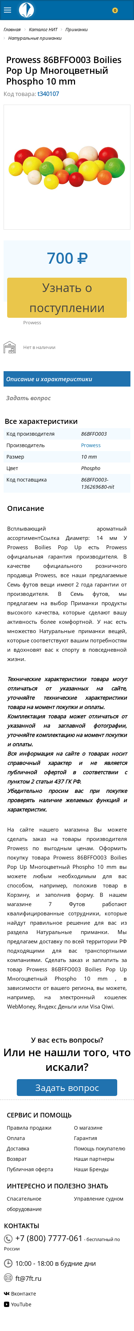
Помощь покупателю (99, 1148)
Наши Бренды (91, 1169)
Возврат (17, 1158)
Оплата (16, 1138)
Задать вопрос (67, 1087)
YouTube (21, 1304)
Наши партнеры (94, 1158)
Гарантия (85, 1138)
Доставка (18, 1148)
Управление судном (98, 1198)
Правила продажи (29, 1127)
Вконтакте (23, 1293)
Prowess (91, 445)
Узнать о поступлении (67, 297)
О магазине (88, 1127)
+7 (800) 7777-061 (49, 1237)
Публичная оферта (30, 1169)
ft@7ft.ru (28, 1278)
